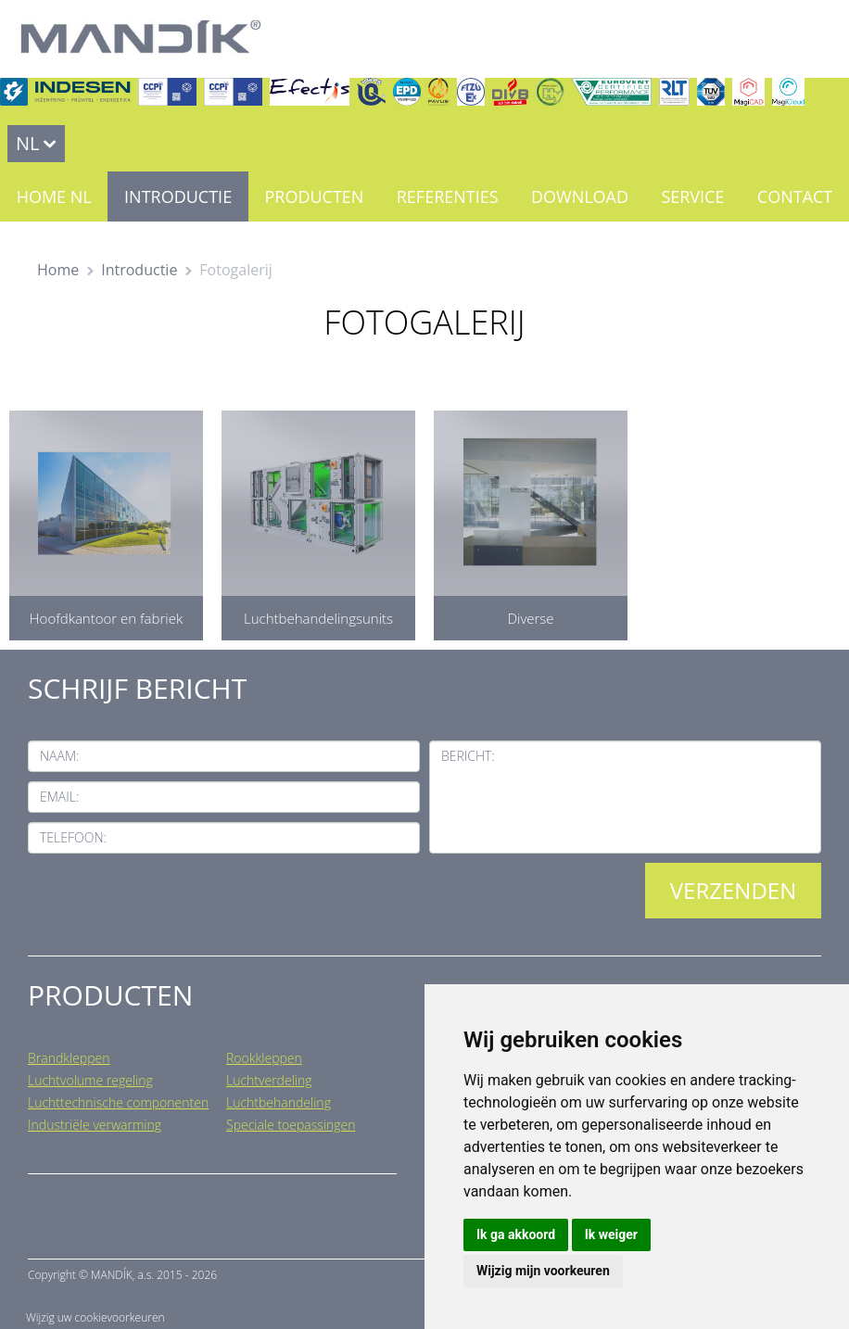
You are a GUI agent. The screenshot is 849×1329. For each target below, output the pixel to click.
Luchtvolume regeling (90, 1080)
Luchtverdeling (269, 1080)
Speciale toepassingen (290, 1124)
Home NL (54, 196)
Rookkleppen (264, 1058)
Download (579, 196)
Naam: (59, 756)
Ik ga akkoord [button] (515, 1234)
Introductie (178, 196)
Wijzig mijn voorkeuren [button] (543, 1270)
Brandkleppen (69, 1058)
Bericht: (468, 756)
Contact (794, 196)
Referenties (448, 196)
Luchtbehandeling (278, 1102)
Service (692, 196)
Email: (59, 796)
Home (58, 269)
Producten (313, 196)
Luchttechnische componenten (118, 1102)
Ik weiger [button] (611, 1234)
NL (28, 143)
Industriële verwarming (94, 1124)
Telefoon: (73, 837)
